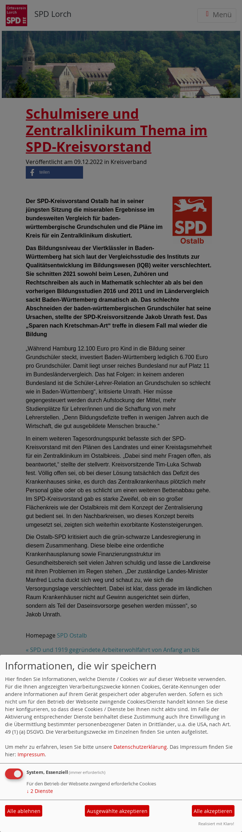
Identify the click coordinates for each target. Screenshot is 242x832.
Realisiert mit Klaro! (216, 823)
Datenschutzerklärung (140, 746)
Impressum (31, 754)
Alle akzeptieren (213, 811)
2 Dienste (39, 791)
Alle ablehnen (23, 811)
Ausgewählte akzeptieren (117, 811)
